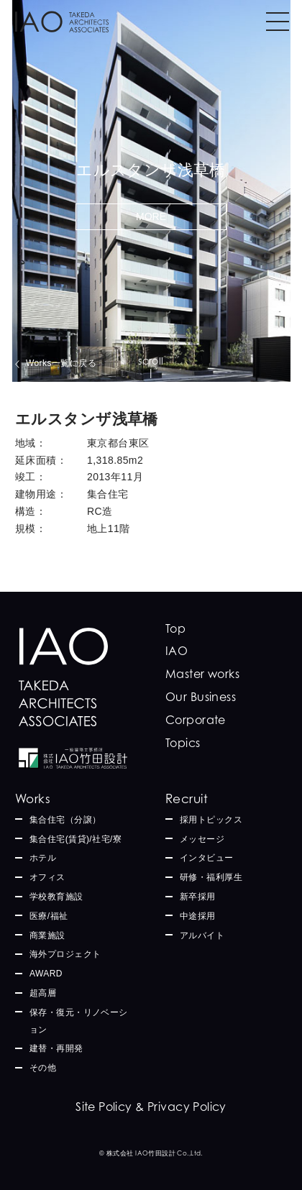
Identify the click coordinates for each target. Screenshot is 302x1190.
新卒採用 (198, 897)
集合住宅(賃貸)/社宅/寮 (75, 839)
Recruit (186, 799)
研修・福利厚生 (211, 877)
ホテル (42, 858)
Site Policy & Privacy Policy (151, 1106)
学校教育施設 (56, 897)
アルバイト (202, 935)
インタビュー (207, 858)
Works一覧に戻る (61, 363)
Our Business (200, 697)
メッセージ (202, 839)
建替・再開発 (56, 1048)
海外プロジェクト (65, 954)
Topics (183, 743)
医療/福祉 (48, 916)
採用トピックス (211, 820)
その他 (42, 1068)
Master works (202, 674)
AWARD (46, 974)
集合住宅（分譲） (65, 820)
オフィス (47, 877)
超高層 (42, 993)
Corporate (195, 720)
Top (175, 628)
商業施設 (47, 935)
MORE (151, 216)
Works (32, 799)
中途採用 (198, 916)
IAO (176, 651)
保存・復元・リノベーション (78, 1021)
